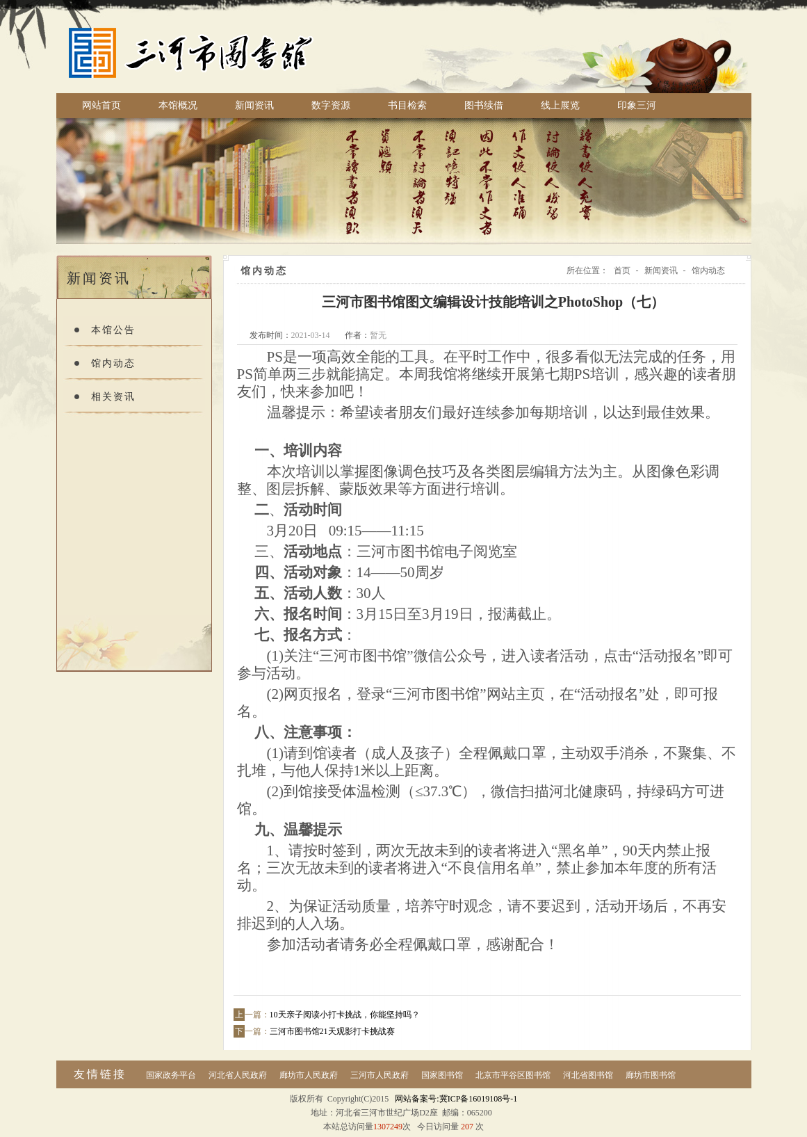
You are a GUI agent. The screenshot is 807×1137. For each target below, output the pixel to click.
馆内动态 (113, 363)
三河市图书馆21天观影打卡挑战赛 (332, 1031)
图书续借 (483, 105)
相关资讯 (113, 397)
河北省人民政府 (238, 1075)
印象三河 (636, 105)
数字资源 (330, 105)
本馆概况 (177, 105)
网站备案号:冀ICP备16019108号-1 (456, 1099)
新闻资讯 (254, 105)
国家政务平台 (171, 1075)
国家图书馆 (442, 1075)
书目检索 (407, 105)
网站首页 (101, 105)
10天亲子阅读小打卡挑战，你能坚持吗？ (345, 1014)
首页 (622, 270)
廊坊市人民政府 (308, 1075)
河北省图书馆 (588, 1075)
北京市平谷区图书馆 (513, 1075)
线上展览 (560, 105)
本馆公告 (113, 330)
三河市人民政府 (379, 1075)
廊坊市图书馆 (651, 1075)
